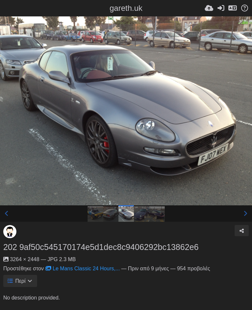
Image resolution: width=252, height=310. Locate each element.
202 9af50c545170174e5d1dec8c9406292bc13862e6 (101, 247)
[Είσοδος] (221, 8)
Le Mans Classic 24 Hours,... (82, 268)
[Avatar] (9, 231)
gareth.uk (126, 8)
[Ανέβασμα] (209, 8)
